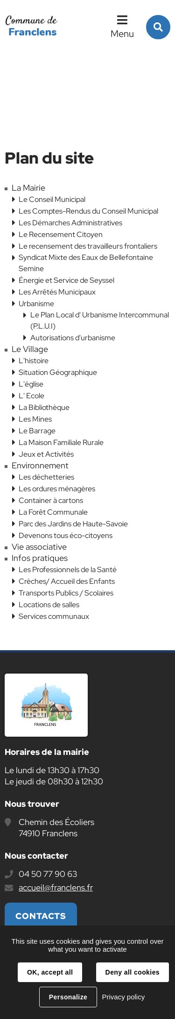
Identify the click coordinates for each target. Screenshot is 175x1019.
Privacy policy (123, 997)
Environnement (40, 465)
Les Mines (35, 419)
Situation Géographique (58, 372)
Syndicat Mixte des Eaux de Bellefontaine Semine (86, 262)
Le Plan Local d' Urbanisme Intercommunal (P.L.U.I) (99, 320)
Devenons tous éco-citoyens (65, 535)
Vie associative (39, 547)
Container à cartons (51, 500)
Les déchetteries (46, 477)
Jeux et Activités (46, 454)
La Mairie (28, 188)
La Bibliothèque (44, 407)
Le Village (30, 349)
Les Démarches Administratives (70, 223)
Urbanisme (36, 304)
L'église (31, 384)
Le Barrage (37, 431)
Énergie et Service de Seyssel (66, 280)
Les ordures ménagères (57, 489)
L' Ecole (31, 396)
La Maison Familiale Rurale (61, 442)
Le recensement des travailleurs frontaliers (88, 246)
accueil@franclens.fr (56, 887)
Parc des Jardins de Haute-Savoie (73, 524)
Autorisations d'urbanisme (72, 338)
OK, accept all (50, 972)
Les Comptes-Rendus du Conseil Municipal (88, 211)
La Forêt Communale (53, 512)
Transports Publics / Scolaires (66, 593)
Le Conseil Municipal (52, 199)
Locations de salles (49, 605)
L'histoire (34, 361)
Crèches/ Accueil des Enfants (67, 581)
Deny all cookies (132, 972)
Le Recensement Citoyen (61, 234)
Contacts (40, 916)
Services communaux (54, 616)
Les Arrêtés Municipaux (57, 292)
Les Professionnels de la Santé (68, 569)
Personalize (68, 997)
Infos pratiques (40, 558)
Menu (122, 34)
